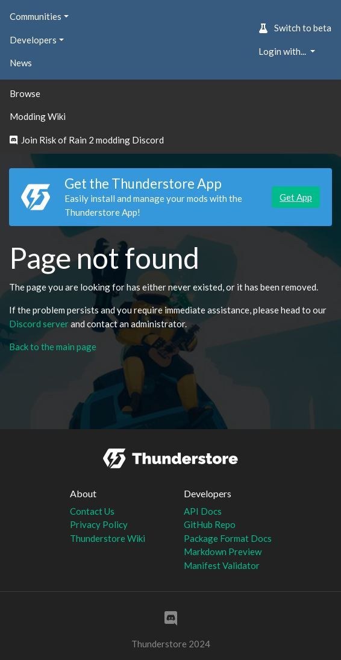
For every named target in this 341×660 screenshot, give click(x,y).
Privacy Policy (99, 524)
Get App (296, 197)
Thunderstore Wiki (107, 538)
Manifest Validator (222, 565)
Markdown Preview (222, 551)
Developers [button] (33, 39)
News (21, 62)
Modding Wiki (38, 116)
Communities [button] (35, 16)
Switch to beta (294, 27)
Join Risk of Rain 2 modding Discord (87, 139)
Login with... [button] (283, 51)
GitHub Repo (210, 524)
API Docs (203, 511)
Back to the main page (52, 346)
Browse (25, 93)
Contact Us (92, 511)
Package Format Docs (228, 538)
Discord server (39, 323)
